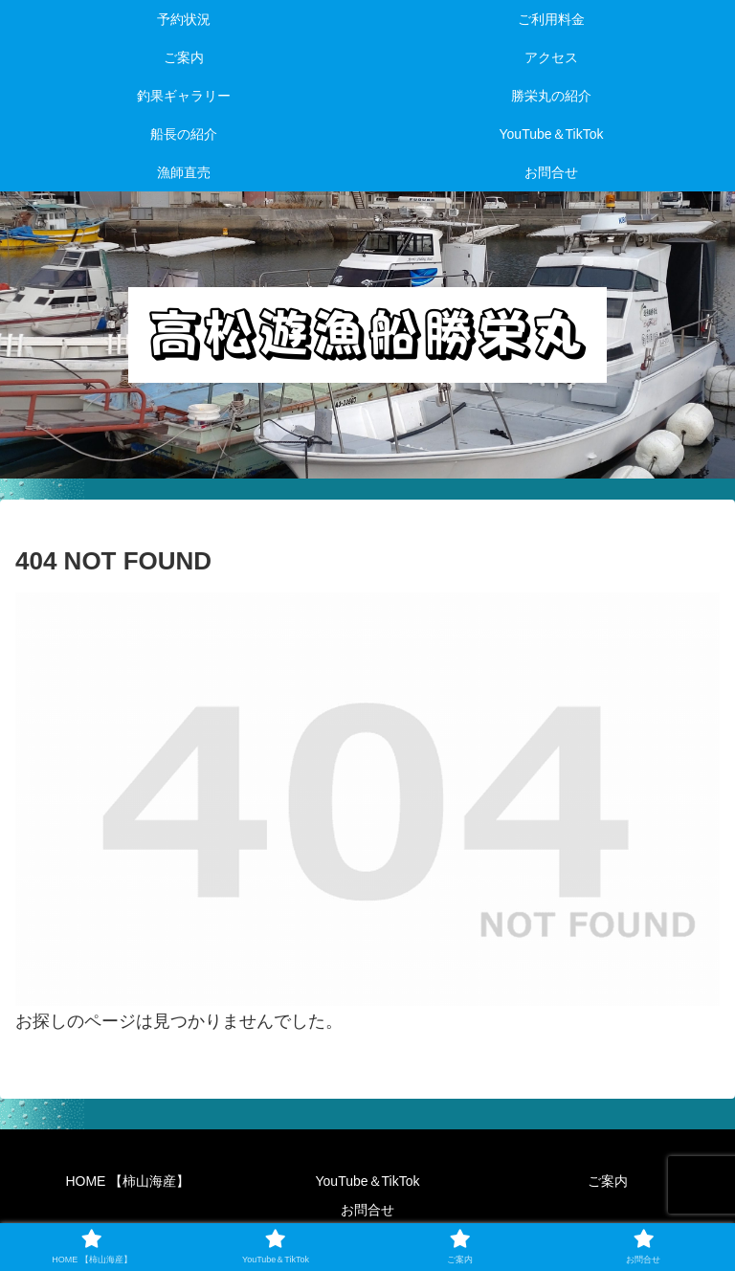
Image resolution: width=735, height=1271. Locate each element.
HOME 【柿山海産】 (127, 1181)
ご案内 (608, 1181)
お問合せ (367, 1209)
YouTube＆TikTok (368, 1181)
